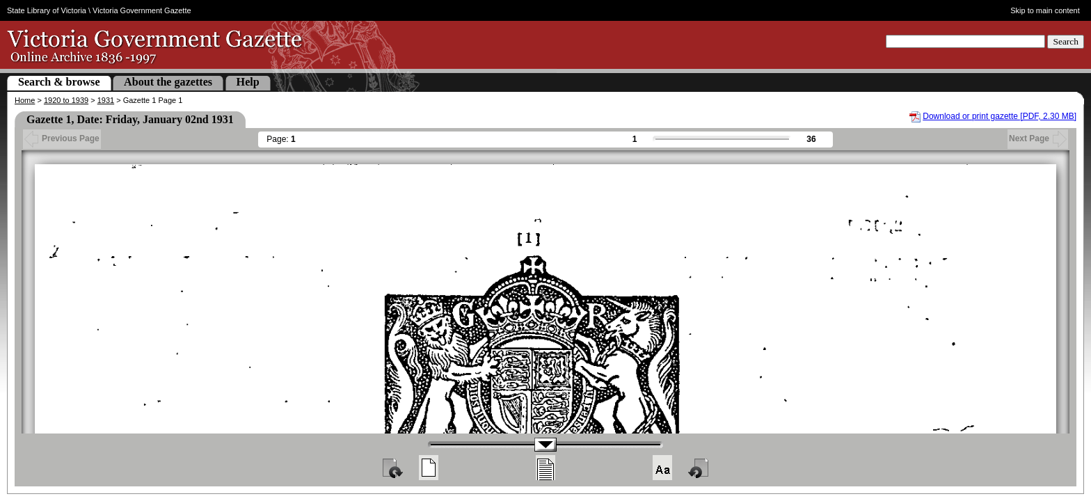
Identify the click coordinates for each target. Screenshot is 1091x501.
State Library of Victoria (46, 10)
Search (1065, 41)
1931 (105, 100)
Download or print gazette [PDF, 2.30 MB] (999, 116)
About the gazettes (168, 82)
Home (25, 100)
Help (248, 82)
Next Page (1038, 138)
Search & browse (59, 82)
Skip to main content (1045, 10)
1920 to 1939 (66, 100)
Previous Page (61, 138)
